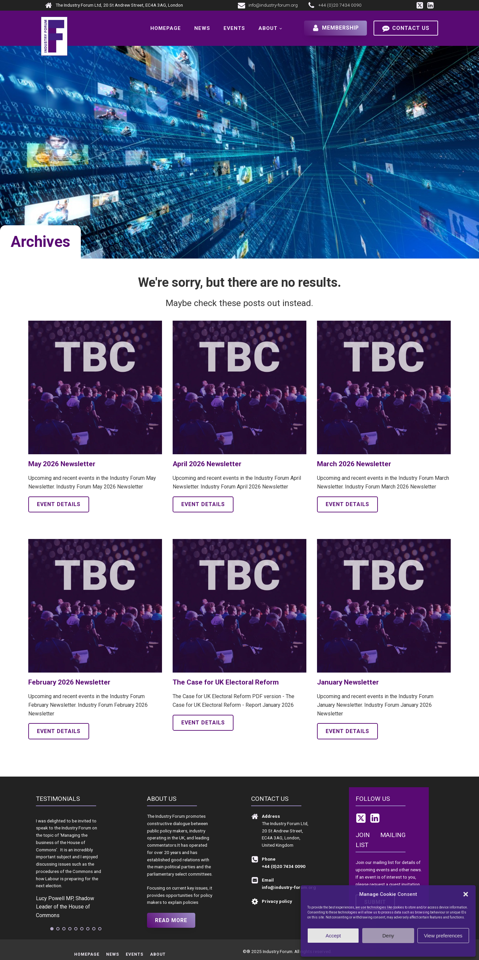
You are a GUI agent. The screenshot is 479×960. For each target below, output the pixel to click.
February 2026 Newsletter (69, 682)
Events (234, 28)
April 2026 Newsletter (207, 464)
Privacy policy (401, 949)
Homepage (165, 28)
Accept (333, 935)
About (267, 28)
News (202, 28)
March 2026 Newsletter (354, 464)
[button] (465, 894)
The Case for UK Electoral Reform (226, 682)
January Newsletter (348, 682)
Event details (58, 504)
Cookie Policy (375, 949)
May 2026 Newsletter (61, 464)
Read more (171, 920)
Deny (388, 935)
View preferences (443, 935)
